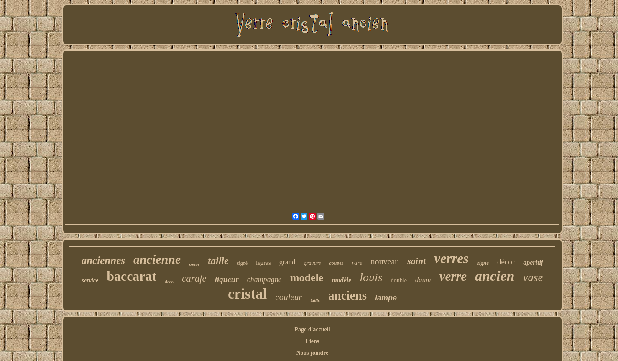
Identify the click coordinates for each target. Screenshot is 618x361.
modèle (341, 280)
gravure (312, 263)
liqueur (227, 279)
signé (242, 263)
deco (169, 281)
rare (357, 262)
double (399, 280)
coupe (194, 264)
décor (506, 261)
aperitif (533, 262)
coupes (336, 263)
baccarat (131, 276)
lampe (386, 298)
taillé (315, 299)
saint (416, 261)
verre (453, 276)
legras (263, 262)
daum (423, 280)
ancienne (157, 259)
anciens (347, 295)
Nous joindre (312, 353)
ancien (494, 276)
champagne (264, 279)
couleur (288, 297)
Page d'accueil (312, 329)
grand (287, 262)
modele (306, 277)
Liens (312, 341)
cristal (247, 294)
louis (371, 277)
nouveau (385, 261)
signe (483, 263)
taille (218, 260)
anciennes (103, 260)
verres (451, 258)
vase (533, 277)
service (90, 280)
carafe (194, 278)
